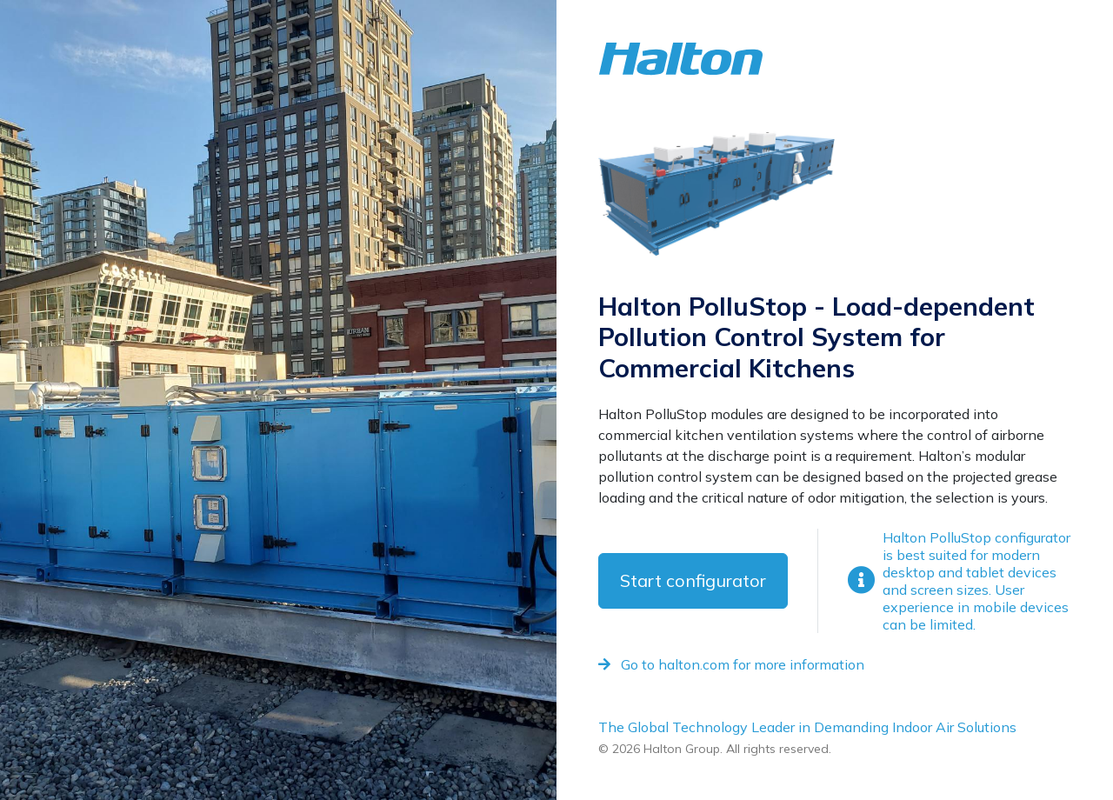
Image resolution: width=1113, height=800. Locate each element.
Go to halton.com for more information (731, 664)
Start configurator (693, 580)
